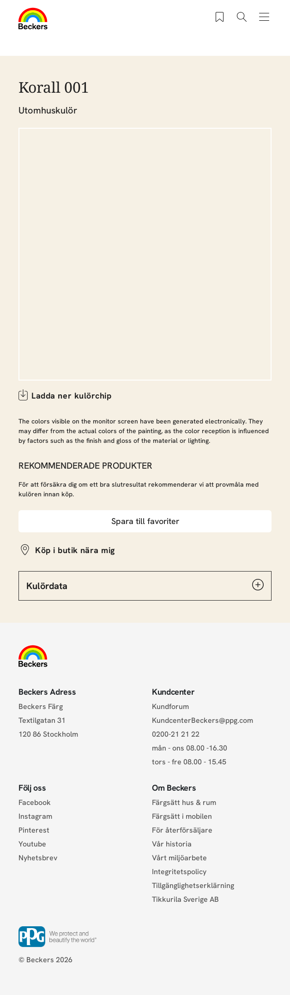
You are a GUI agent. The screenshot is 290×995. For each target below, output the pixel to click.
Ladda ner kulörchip (71, 395)
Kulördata (145, 585)
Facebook (34, 802)
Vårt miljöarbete (179, 858)
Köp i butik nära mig (75, 550)
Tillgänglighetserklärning (193, 885)
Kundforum (170, 706)
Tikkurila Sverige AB (185, 899)
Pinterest (33, 830)
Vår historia (172, 844)
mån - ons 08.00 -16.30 (189, 748)
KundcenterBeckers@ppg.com (204, 720)
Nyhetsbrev (37, 858)
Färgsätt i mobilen (182, 816)
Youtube (32, 844)
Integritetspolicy (179, 871)
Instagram (35, 816)
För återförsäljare (182, 830)
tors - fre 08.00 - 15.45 (189, 762)
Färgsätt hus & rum (184, 802)
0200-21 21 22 (175, 734)
